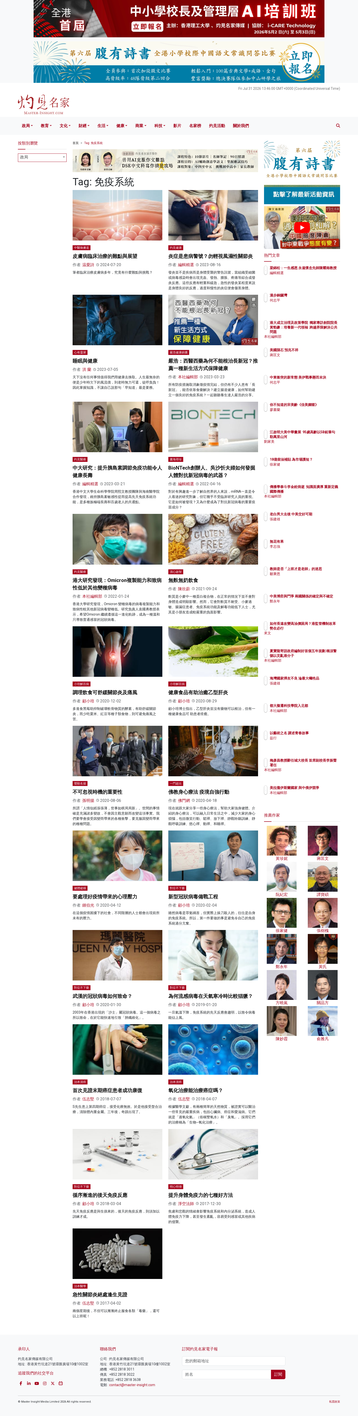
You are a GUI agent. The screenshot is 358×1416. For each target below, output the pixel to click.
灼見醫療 (80, 459)
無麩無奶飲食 (183, 580)
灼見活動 (217, 125)
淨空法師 (186, 1203)
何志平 (304, 300)
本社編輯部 (188, 377)
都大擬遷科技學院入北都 (318, 706)
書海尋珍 (176, 459)
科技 (158, 125)
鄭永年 (304, 606)
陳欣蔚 (184, 588)
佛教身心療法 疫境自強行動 (198, 792)
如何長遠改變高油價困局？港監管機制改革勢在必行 (318, 628)
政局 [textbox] (24, 157)
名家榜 (195, 125)
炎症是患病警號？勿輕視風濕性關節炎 (210, 256)
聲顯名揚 (80, 783)
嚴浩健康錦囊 (179, 352)
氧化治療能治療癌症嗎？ (195, 1090)
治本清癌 (80, 1082)
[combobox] (42, 157)
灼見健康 (176, 247)
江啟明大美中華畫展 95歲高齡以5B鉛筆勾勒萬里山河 (318, 436)
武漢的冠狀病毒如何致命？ (102, 996)
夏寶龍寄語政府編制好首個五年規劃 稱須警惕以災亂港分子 (318, 655)
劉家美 (304, 446)
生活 (101, 125)
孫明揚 (88, 800)
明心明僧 (176, 1186)
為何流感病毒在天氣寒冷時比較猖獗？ (210, 996)
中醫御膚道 (81, 247)
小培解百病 (81, 684)
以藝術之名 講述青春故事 (318, 733)
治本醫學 (80, 1286)
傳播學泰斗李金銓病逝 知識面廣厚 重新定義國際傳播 (317, 491)
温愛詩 (88, 264)
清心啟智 (176, 572)
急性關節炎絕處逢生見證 (100, 1295)
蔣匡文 (304, 355)
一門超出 (176, 783)
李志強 (304, 546)
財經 (83, 125)
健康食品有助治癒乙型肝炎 (198, 692)
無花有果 (306, 541)
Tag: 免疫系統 (93, 143)
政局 (26, 125)
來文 (302, 637)
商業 (139, 125)
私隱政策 (334, 1401)
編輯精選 (186, 264)
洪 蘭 (86, 369)
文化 (64, 125)
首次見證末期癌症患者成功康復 (107, 1090)
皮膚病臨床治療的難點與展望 (105, 256)
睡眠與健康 (85, 361)
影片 (177, 125)
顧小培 (88, 701)
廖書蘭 (304, 414)
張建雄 (304, 524)
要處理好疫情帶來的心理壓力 (105, 897)
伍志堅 (88, 1099)
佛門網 (184, 800)
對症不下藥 (177, 888)
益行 (302, 738)
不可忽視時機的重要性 (97, 792)
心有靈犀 (80, 352)
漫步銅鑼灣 (307, 295)
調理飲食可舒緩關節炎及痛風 (105, 692)
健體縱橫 (80, 888)
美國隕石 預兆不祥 (313, 350)
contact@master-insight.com (132, 1385)
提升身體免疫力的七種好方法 (200, 1195)
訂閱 (278, 1374)
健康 (120, 125)
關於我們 (241, 125)
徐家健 (304, 469)
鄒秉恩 (304, 578)
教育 (45, 125)
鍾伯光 (88, 905)
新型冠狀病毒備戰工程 (193, 897)
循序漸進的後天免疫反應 (100, 1195)
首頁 (76, 143)
